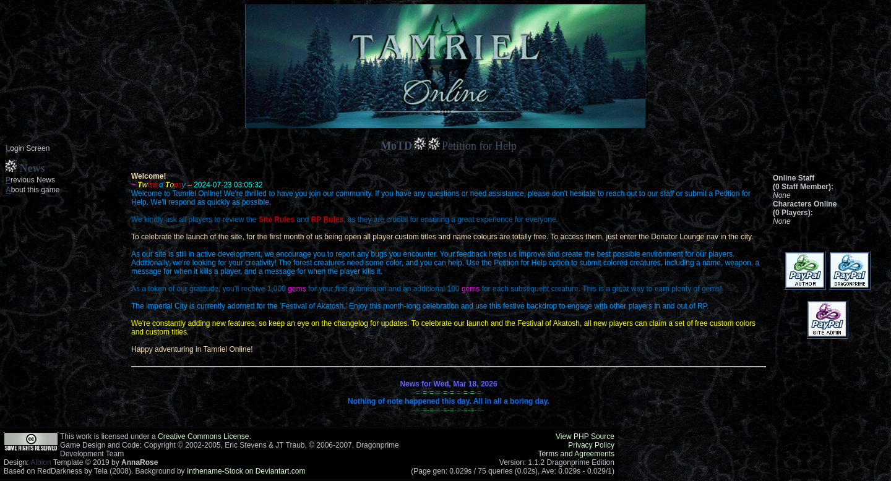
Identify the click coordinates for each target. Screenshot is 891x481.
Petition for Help (479, 146)
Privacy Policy (591, 445)
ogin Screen (28, 148)
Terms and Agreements (576, 453)
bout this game (32, 189)
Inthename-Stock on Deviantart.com (246, 471)
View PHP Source (585, 436)
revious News (30, 180)
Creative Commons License (203, 436)
